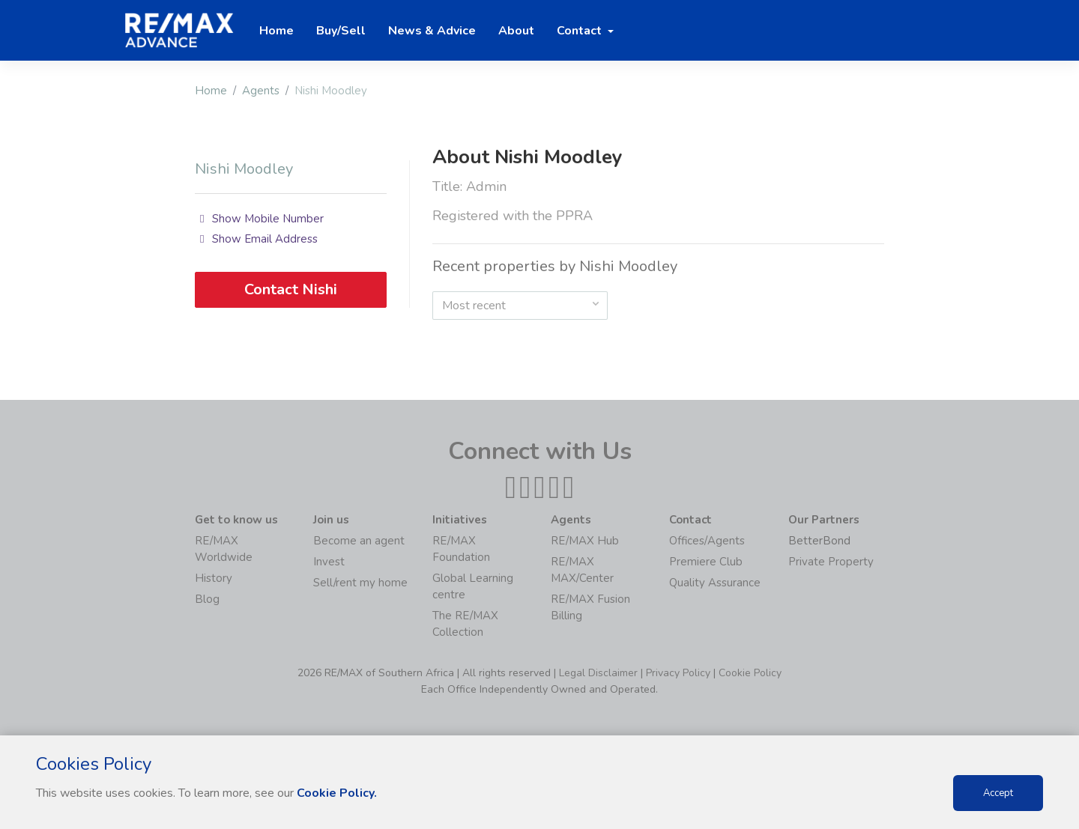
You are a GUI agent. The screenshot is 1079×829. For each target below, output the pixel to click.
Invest (329, 561)
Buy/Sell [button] (341, 30)
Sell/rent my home (360, 582)
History (213, 578)
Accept (998, 793)
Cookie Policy (750, 673)
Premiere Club (706, 561)
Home (211, 90)
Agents (260, 90)
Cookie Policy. (337, 793)
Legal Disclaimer (598, 673)
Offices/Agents (707, 540)
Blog (207, 599)
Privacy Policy (678, 673)
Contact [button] (581, 30)
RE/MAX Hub (585, 540)
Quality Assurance (715, 582)
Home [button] (276, 30)
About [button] (516, 30)
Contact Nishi (290, 289)
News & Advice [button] (432, 30)
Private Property (831, 561)
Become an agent (359, 540)
